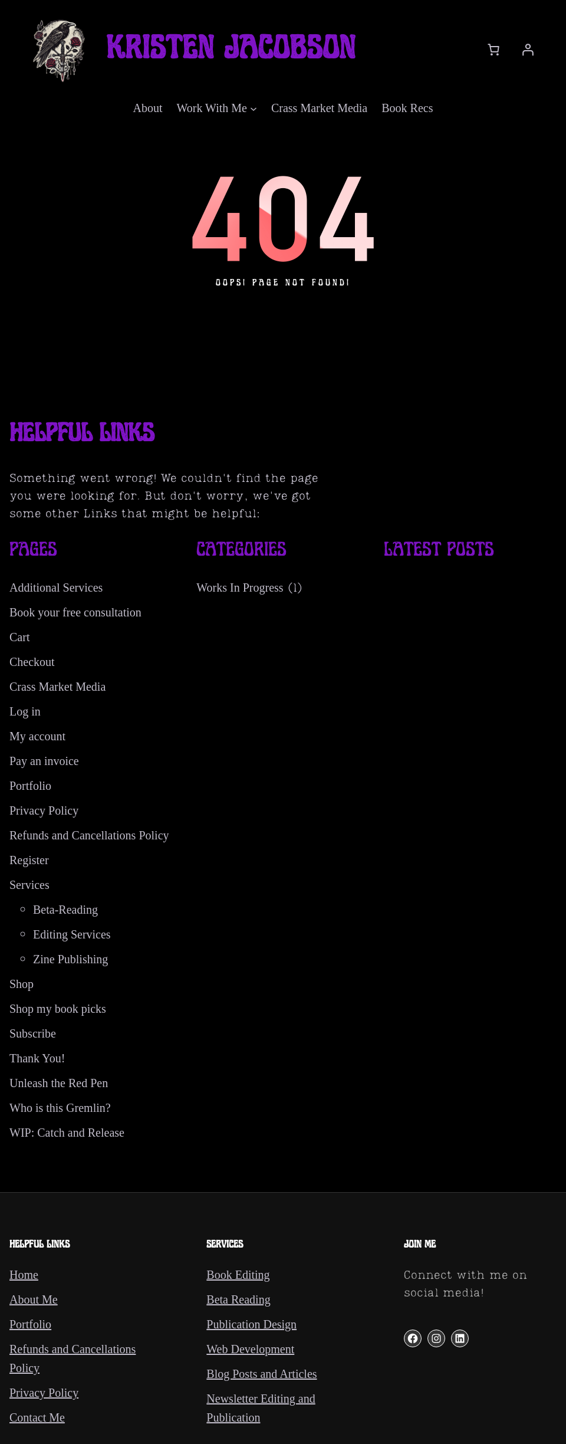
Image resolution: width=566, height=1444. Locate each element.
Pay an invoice (44, 760)
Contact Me (37, 1417)
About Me (33, 1299)
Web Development (250, 1349)
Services (29, 884)
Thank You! (37, 1058)
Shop (21, 983)
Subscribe (32, 1033)
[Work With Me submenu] (253, 107)
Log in (25, 711)
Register (29, 860)
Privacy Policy (43, 810)
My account (37, 736)
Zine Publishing (70, 959)
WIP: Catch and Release (66, 1132)
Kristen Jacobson (231, 49)
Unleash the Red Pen (58, 1083)
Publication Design (251, 1324)
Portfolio (30, 785)
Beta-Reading (65, 909)
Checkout (32, 661)
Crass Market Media (57, 686)
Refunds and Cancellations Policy (89, 835)
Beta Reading (238, 1299)
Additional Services (56, 587)
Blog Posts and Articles (261, 1373)
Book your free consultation (75, 612)
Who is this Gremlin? (60, 1107)
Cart (19, 637)
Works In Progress (239, 587)
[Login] (527, 49)
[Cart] (493, 49)
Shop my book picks (57, 1008)
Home (23, 1274)
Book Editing (237, 1274)
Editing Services (72, 934)
